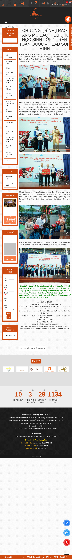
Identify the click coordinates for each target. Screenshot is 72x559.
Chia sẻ (8, 68)
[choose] (10, 336)
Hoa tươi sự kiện (32, 448)
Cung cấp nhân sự (9, 88)
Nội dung (5, 307)
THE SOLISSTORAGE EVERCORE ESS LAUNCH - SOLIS (11, 220)
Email (5, 294)
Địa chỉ (5, 300)
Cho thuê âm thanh (27, 443)
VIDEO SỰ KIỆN (9, 178)
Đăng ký (66, 4)
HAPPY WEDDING (10, 258)
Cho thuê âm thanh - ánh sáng (10, 80)
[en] (69, 2)
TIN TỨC (8, 160)
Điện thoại (5, 288)
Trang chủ (5, 27)
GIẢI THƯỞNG (9, 56)
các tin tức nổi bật (9, 62)
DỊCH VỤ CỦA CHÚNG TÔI (10, 103)
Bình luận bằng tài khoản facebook (32, 348)
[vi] (66, 2)
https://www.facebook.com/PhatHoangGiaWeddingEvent (48, 326)
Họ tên (5, 280)
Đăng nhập (57, 4)
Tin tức (13, 27)
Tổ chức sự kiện (9, 73)
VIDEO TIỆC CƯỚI (9, 184)
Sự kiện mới (9, 122)
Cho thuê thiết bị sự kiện (9, 95)
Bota (40, 456)
